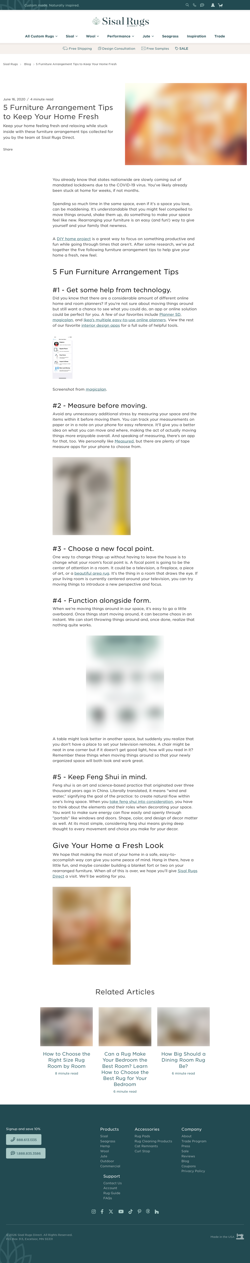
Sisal (104, 1136)
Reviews (188, 1156)
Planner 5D (169, 314)
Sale (185, 1151)
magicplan (63, 320)
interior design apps (100, 325)
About (186, 1136)
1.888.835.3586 (202, 6)
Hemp (105, 1146)
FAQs (107, 1198)
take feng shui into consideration (141, 801)
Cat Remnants (146, 1146)
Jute (103, 1156)
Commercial (110, 1166)
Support (111, 1176)
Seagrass (107, 1141)
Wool (104, 1151)
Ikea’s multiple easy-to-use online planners (125, 320)
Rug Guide (111, 1193)
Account (110, 1188)
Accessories (147, 1129)
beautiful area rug (91, 573)
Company (191, 1129)
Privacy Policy (193, 1171)
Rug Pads (142, 1136)
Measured (124, 441)
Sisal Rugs (10, 64)
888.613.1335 (195, 6)
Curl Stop (142, 1151)
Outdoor (107, 1161)
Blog (27, 64)
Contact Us (112, 1183)
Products (109, 1129)
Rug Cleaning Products (153, 1141)
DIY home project (74, 238)
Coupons (188, 1166)
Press (185, 1146)
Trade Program (193, 1141)
